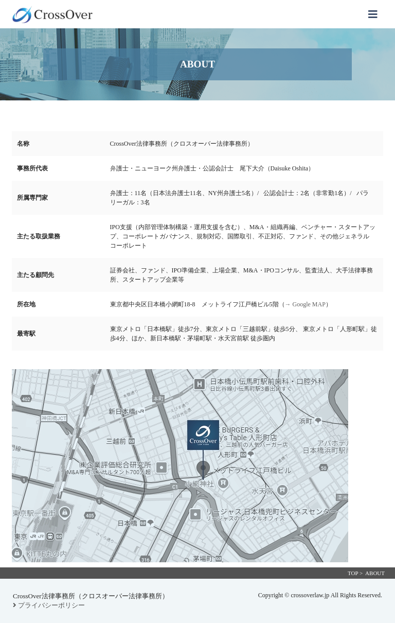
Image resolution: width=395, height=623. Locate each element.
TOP (353, 573)
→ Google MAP (305, 304)
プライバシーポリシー (49, 605)
